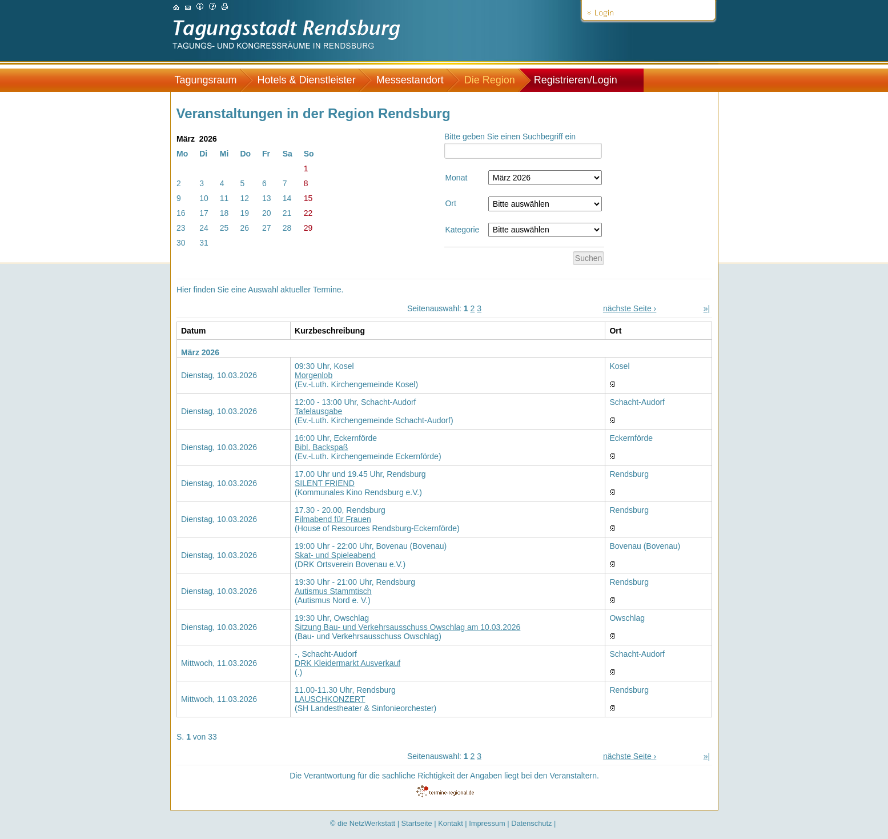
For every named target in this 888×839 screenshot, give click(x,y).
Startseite (416, 823)
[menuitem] (211, 80)
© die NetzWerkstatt (362, 823)
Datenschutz (531, 823)
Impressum (487, 823)
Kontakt (450, 823)
